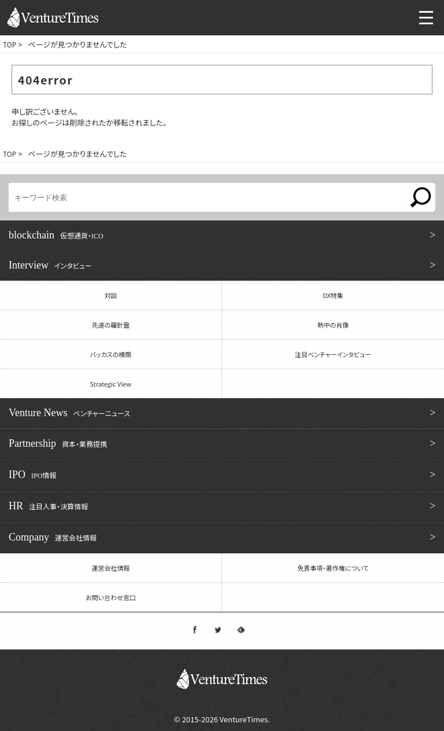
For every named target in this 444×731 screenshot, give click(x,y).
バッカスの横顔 (111, 354)
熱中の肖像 (333, 324)
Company (223, 537)
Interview (223, 265)
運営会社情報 (111, 567)
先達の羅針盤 (111, 324)
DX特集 (333, 295)
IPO (223, 474)
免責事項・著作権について (333, 567)
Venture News (223, 412)
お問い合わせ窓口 (111, 597)
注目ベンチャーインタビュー (333, 354)
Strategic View (111, 383)
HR (223, 505)
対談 (111, 295)
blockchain (223, 235)
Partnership (223, 443)
